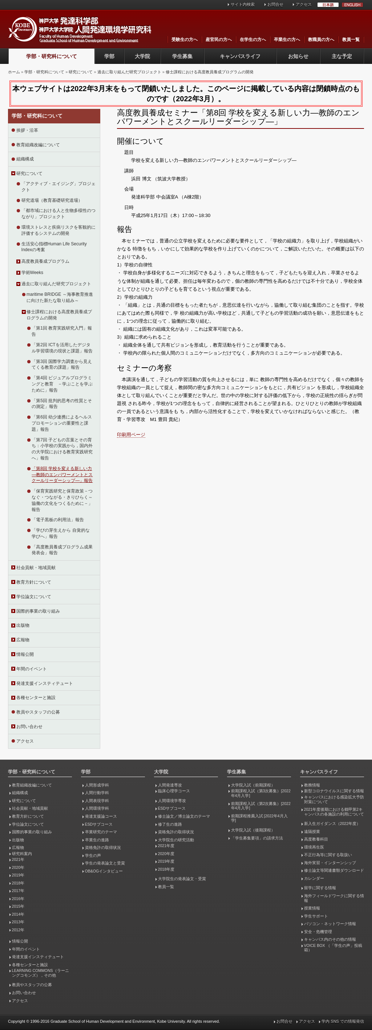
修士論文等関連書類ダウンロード (334, 870)
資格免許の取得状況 (103, 847)
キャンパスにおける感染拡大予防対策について (334, 799)
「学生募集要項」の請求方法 (257, 838)
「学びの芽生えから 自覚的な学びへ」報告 (60, 533)
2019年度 (166, 861)
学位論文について (33, 596)
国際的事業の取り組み (38, 611)
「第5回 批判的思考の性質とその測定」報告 (62, 403)
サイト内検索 (243, 4)
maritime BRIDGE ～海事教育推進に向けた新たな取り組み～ (60, 297)
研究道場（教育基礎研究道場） (51, 200)
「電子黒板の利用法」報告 (58, 519)
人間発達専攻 (170, 785)
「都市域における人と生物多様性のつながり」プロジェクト (58, 213)
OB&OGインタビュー (104, 871)
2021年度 (166, 845)
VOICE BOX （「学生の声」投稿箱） (333, 947)
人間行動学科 (97, 792)
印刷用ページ (131, 434)
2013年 (18, 922)
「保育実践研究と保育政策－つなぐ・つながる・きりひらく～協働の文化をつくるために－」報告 (62, 500)
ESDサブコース (99, 824)
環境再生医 (314, 847)
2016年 (18, 898)
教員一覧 (351, 39)
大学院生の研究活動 (176, 840)
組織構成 (25, 159)
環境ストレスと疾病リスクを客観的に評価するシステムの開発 (58, 230)
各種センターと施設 (36, 697)
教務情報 (312, 785)
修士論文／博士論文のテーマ (184, 816)
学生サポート (316, 916)
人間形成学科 (97, 785)
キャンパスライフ (240, 56)
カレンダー (314, 878)
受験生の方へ (184, 39)
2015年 (18, 906)
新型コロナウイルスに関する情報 (334, 791)
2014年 (18, 914)
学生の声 (93, 855)
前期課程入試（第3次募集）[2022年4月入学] (261, 793)
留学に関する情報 (320, 888)
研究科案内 (22, 853)
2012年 (18, 930)
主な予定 (342, 56)
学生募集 (182, 56)
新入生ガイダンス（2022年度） (332, 823)
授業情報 (312, 908)
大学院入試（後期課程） (253, 830)
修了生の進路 (170, 824)
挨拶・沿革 (27, 130)
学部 (109, 56)
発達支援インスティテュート (44, 683)
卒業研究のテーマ (101, 832)
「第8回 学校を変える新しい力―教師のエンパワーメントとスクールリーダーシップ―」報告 (62, 474)
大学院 (142, 56)
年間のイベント (31, 668)
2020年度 (166, 853)
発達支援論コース (101, 816)
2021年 (18, 859)
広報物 (22, 639)
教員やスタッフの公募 (38, 712)
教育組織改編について (38, 144)
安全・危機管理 (318, 931)
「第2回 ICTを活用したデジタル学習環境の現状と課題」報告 (62, 347)
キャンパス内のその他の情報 (330, 939)
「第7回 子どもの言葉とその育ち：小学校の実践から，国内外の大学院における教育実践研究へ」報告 (62, 449)
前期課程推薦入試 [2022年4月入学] (259, 818)
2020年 (18, 867)
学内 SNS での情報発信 (343, 1021)
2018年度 (166, 869)
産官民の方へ (219, 39)
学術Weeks (32, 272)
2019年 (18, 875)
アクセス (304, 4)
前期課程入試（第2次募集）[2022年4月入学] (261, 805)
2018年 (18, 883)
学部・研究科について (51, 56)
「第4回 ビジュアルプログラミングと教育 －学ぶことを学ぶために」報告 (62, 384)
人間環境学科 (97, 808)
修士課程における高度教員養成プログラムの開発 (210, 72)
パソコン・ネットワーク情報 (330, 923)
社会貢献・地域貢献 (36, 567)
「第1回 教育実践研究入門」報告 (62, 331)
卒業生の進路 (97, 840)
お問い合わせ (29, 726)
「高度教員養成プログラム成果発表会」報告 (62, 550)
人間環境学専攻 (172, 800)
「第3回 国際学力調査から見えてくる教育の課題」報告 (62, 364)
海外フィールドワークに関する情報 (334, 898)
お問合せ (275, 4)
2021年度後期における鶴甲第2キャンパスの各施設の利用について (334, 811)
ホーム (14, 72)
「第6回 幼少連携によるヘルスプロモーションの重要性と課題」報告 (62, 423)
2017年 (18, 890)
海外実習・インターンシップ (330, 863)
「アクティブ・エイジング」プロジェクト (58, 186)
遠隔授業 (312, 831)
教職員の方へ (321, 39)
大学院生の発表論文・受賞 (182, 878)
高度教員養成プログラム (45, 261)
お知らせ (298, 56)
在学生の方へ (253, 39)
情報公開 (25, 654)
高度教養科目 (316, 839)
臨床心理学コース (174, 791)
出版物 (22, 625)
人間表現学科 (97, 800)
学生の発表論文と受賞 (105, 863)
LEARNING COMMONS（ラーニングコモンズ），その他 (40, 972)
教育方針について (33, 582)
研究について (81, 72)
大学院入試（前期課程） (253, 785)
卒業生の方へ (287, 39)
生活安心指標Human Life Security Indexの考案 (54, 247)
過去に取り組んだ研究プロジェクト (129, 72)
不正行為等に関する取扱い (328, 855)
